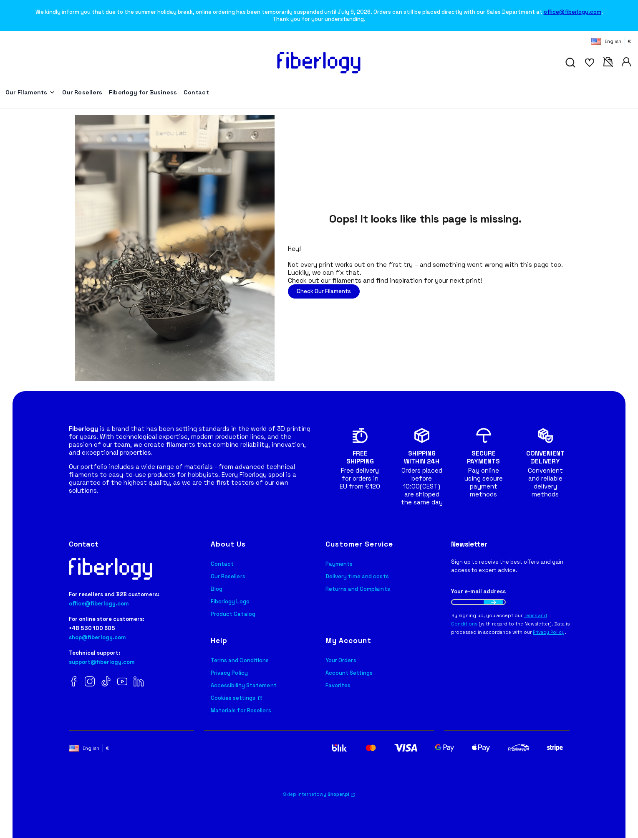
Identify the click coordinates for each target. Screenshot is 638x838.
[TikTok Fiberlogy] (106, 682)
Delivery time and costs (357, 576)
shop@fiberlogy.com (97, 637)
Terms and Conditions (240, 660)
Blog (216, 588)
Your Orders (340, 660)
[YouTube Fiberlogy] (122, 682)
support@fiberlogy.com (102, 662)
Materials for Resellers (241, 710)
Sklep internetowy (316, 794)
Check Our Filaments (324, 291)
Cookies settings (234, 697)
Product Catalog (233, 614)
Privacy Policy (229, 672)
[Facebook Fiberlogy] (74, 682)
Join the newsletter (493, 602)
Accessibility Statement (244, 685)
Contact (222, 563)
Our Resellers (228, 576)
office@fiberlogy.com (572, 11)
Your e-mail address (478, 591)
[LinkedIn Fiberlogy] (139, 682)
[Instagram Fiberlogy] (90, 682)
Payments (339, 563)
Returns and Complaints (357, 588)
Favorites (338, 685)
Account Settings (349, 672)
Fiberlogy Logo (230, 601)
